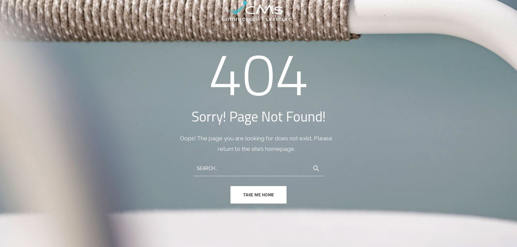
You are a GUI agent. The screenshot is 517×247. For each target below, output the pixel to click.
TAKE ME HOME (258, 195)
